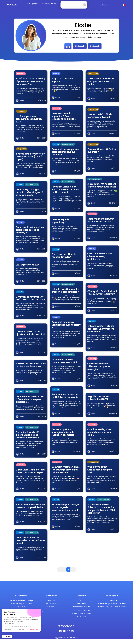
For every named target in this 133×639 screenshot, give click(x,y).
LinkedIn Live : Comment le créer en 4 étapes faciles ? (65, 288)
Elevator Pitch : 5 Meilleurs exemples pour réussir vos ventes (100, 79)
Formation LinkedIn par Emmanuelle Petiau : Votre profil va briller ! (65, 187)
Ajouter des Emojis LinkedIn (21, 608)
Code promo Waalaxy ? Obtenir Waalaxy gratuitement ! (99, 254)
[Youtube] (64, 629)
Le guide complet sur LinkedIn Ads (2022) (98, 395)
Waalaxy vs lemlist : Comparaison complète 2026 (99, 467)
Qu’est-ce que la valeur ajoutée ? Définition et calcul (30, 331)
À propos (51, 598)
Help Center (51, 604)
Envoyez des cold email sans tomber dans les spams (31, 362)
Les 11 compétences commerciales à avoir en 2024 (29, 116)
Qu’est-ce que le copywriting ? (60, 218)
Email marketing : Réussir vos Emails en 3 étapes (100, 218)
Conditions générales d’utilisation (112, 601)
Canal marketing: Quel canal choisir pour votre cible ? (99, 430)
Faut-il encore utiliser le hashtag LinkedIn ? (64, 253)
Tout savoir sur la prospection (20, 598)
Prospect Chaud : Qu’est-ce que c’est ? (101, 148)
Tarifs (81, 598)
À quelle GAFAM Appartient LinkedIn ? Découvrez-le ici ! (101, 183)
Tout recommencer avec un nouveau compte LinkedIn (30, 504)
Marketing (20, 71)
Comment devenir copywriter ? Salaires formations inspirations (64, 114)
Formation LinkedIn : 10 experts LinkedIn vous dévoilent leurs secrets (27, 432)
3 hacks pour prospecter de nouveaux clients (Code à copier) (30, 154)
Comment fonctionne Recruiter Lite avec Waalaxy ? (66, 322)
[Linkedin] (60, 629)
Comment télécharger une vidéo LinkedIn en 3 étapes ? (30, 296)
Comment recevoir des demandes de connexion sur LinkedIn (30, 538)
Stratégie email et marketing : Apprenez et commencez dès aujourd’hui (31, 79)
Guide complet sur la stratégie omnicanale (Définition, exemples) (63, 430)
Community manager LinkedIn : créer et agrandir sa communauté (30, 190)
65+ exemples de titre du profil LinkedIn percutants (65, 394)
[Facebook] (68, 629)
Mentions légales (112, 598)
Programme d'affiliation (81, 611)
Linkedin (56, 142)
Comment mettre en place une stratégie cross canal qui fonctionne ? (65, 467)
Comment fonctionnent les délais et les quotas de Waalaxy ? (30, 227)
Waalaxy (56, 71)
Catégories (34, 4)
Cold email (81, 614)
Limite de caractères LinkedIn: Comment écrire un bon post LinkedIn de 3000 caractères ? (102, 506)
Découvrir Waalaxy (71, 4)
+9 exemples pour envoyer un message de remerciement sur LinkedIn (65, 505)
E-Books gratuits (51, 4)
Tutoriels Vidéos (51, 601)
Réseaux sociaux (68, 142)
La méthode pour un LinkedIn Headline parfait (64, 359)
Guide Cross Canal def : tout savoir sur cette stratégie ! (30, 469)
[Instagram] (72, 629)
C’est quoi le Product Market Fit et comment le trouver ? (102, 290)
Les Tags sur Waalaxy (27, 262)
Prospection (93, 71)
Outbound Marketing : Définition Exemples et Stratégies (98, 364)
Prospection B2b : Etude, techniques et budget (99, 113)
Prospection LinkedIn (81, 604)
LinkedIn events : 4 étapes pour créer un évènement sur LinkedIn (100, 326)
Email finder (81, 601)
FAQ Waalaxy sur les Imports (62, 78)
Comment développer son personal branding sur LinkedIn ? (65, 149)
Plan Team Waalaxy (82, 608)
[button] (7, 636)
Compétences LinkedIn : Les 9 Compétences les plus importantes (30, 397)
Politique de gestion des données (112, 604)
